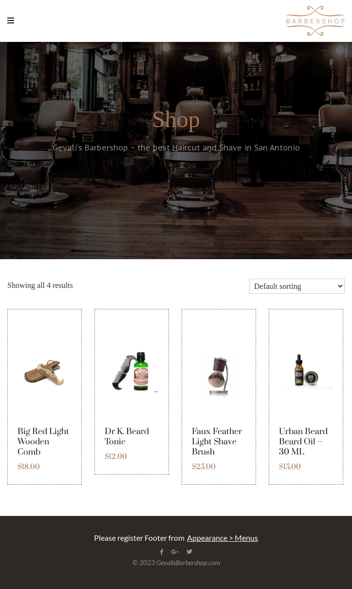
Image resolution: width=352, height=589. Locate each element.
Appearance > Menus (222, 537)
